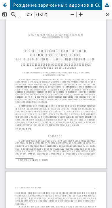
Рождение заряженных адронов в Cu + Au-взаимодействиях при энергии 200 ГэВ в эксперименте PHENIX (62, 5)
